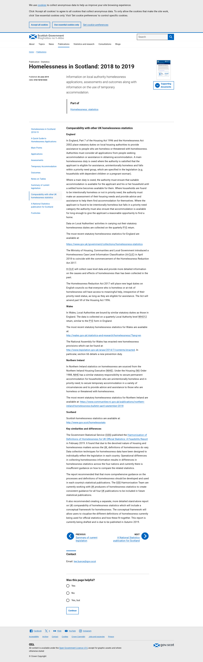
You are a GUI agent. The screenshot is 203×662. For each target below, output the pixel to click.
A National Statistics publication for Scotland (42, 205)
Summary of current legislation (40, 186)
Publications (63, 44)
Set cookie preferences (95, 24)
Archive (45, 637)
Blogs (118, 44)
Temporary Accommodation (44, 166)
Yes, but (75, 600)
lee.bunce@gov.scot (85, 561)
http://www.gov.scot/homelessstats (86, 422)
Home (31, 52)
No (73, 593)
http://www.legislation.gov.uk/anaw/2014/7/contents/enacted (100, 349)
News (51, 44)
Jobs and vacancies (97, 637)
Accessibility (34, 637)
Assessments (37, 160)
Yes (73, 585)
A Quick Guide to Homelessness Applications (43, 140)
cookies (42, 5)
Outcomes (35, 172)
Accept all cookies (39, 25)
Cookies (65, 637)
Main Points (36, 148)
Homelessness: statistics (84, 109)
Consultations (105, 44)
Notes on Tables (38, 179)
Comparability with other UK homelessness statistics (44, 196)
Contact (55, 637)
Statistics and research (84, 44)
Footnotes (35, 213)
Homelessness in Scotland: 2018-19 (43, 130)
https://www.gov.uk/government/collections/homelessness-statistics (104, 244)
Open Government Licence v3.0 (73, 648)
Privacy (111, 637)
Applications (36, 154)
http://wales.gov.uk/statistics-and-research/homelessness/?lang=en (103, 335)
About (31, 44)
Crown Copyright (78, 637)
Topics (42, 44)
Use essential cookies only (66, 25)
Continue (72, 610)
